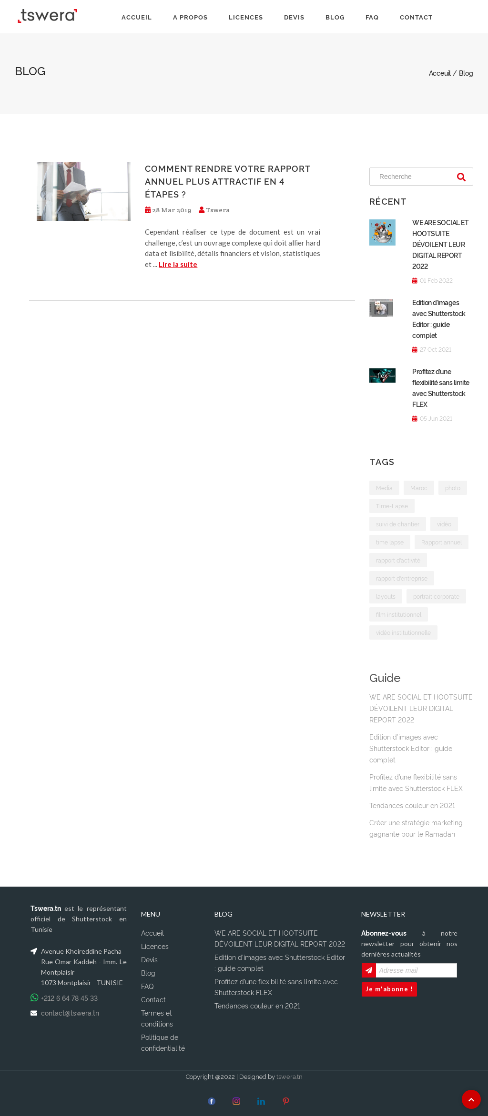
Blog (148, 970)
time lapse (390, 542)
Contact (153, 997)
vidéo (444, 524)
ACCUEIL (137, 16)
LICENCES (246, 16)
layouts (386, 596)
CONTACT (416, 16)
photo (452, 488)
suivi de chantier (397, 524)
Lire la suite (178, 264)
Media (384, 488)
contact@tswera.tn (70, 1010)
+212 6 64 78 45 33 (69, 995)
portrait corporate (436, 596)
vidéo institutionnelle (403, 632)
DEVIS (294, 16)
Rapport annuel (441, 542)
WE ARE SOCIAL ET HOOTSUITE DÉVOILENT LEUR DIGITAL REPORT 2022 (440, 243)
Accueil (152, 930)
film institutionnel (398, 614)
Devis (149, 957)
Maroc (418, 488)
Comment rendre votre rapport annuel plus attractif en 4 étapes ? (227, 180)
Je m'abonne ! (389, 987)
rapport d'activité (398, 560)
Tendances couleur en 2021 (412, 803)
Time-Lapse (392, 506)
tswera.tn (289, 1074)
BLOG (335, 16)
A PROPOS (190, 16)
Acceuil (441, 72)
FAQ (372, 16)
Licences (155, 943)
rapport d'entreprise (401, 578)
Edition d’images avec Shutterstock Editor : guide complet (410, 746)
